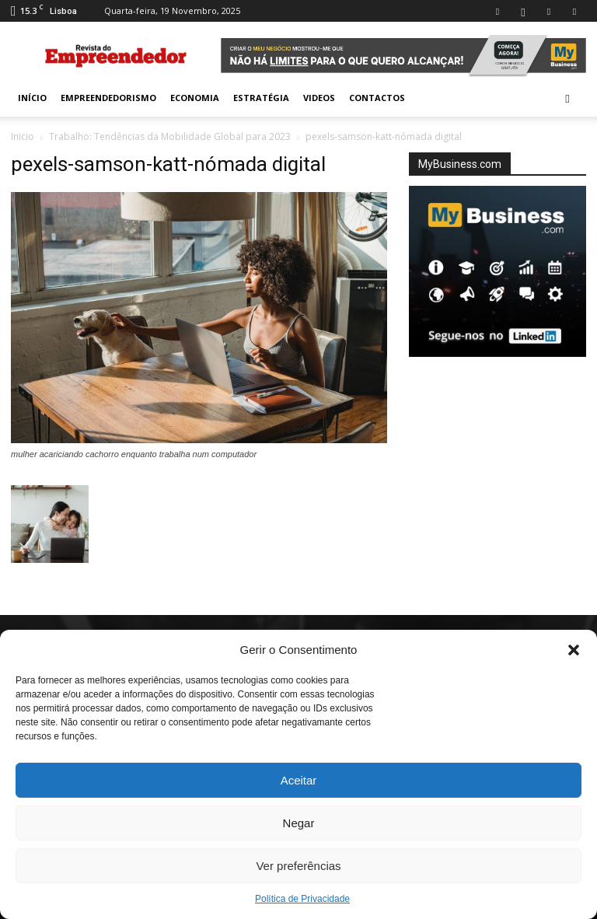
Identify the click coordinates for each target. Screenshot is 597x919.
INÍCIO (32, 97)
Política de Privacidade (302, 898)
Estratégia (261, 97)
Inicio (22, 136)
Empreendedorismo (108, 97)
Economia (194, 97)
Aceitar (299, 780)
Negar (299, 823)
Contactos (377, 97)
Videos (319, 97)
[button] (573, 650)
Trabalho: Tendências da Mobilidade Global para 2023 (170, 136)
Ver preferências (298, 865)
